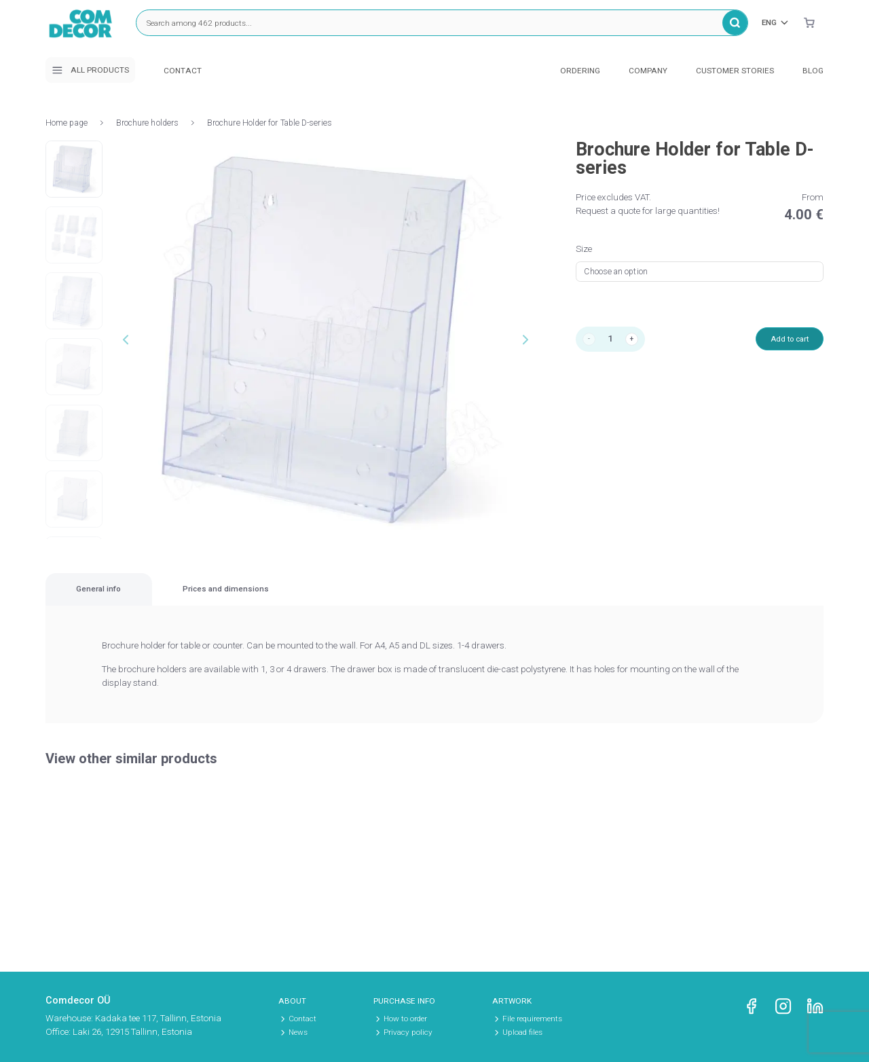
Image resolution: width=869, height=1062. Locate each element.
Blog (813, 70)
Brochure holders (147, 123)
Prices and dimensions (350, 597)
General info (138, 597)
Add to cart (783, 340)
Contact (183, 70)
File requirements (532, 1018)
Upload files (522, 1032)
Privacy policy (408, 1032)
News (298, 1032)
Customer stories (735, 70)
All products (90, 70)
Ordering (580, 70)
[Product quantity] (614, 341)
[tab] (138, 598)
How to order (405, 1018)
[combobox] (700, 271)
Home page (66, 123)
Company (648, 70)
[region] (434, 598)
